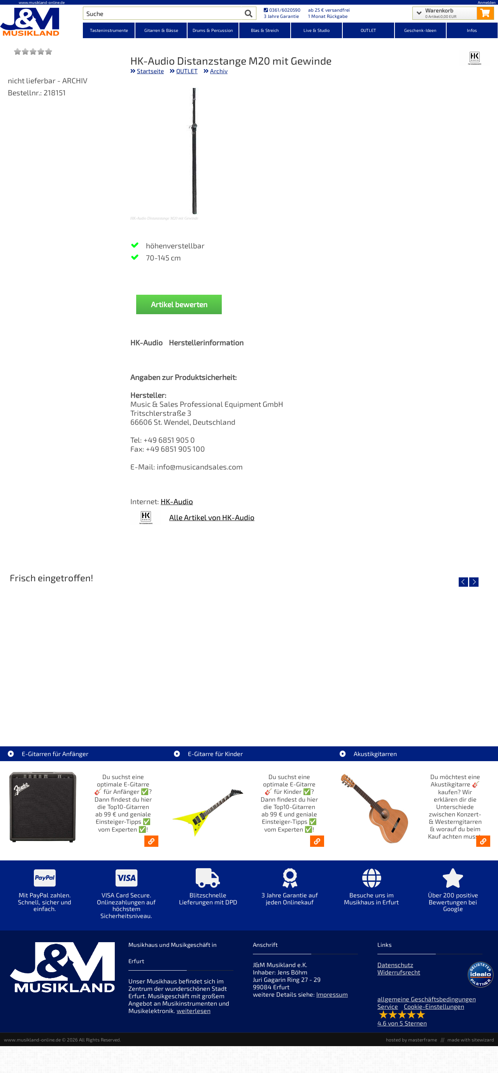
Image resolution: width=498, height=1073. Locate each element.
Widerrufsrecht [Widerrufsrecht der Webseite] (398, 972)
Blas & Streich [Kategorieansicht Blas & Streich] (265, 30)
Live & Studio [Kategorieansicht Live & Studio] (316, 30)
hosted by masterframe (411, 1039)
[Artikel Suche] (162, 13)
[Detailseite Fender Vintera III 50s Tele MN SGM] (187, 653)
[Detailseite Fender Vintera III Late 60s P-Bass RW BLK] (432, 653)
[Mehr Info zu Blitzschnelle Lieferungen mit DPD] (208, 892)
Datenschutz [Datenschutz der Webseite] (395, 964)
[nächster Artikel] (474, 582)
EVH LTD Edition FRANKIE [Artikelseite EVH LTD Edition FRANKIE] (65, 709)
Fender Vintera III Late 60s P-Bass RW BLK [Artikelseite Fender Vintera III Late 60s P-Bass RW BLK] (433, 709)
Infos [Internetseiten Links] (472, 30)
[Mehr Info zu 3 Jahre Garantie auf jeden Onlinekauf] (290, 892)
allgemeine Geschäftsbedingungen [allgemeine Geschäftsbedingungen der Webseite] (426, 999)
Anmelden (487, 2)
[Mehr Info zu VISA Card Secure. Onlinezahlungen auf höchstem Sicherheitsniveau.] (126, 899)
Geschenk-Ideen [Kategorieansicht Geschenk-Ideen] (420, 30)
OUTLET (187, 70)
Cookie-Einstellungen (434, 1006)
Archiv (219, 70)
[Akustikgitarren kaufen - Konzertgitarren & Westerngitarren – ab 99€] (483, 841)
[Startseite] (41, 23)
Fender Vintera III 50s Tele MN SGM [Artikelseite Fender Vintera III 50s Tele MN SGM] (188, 709)
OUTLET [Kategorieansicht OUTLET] (368, 30)
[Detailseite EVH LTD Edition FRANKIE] (65, 653)
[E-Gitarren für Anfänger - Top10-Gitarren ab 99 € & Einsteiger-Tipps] (151, 841)
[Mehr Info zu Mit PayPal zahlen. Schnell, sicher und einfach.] (45, 895)
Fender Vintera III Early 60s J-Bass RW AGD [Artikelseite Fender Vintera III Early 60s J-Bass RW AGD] (311, 709)
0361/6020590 (282, 9)
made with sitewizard (470, 1039)
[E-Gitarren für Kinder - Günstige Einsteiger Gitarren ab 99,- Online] (317, 841)
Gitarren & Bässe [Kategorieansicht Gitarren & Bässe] (161, 30)
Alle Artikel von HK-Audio (211, 517)
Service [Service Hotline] (387, 1006)
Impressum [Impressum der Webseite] (332, 994)
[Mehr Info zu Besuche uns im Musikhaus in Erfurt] (372, 892)
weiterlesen (193, 1010)
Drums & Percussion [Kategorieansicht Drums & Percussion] (213, 30)
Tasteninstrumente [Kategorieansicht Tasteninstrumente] (109, 30)
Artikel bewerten (179, 304)
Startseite (150, 70)
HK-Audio (177, 501)
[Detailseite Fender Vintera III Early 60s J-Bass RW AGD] (310, 653)
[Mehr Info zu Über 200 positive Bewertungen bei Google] (453, 895)
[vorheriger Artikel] (463, 582)
